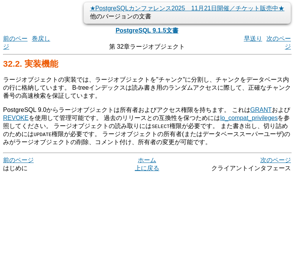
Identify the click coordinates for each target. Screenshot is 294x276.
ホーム (147, 160)
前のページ (18, 160)
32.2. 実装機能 (30, 64)
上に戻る (147, 168)
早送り (253, 38)
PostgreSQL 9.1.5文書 (147, 30)
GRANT (261, 110)
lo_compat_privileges (249, 118)
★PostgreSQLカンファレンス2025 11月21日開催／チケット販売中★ (187, 8)
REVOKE (16, 118)
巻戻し (41, 38)
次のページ (275, 160)
